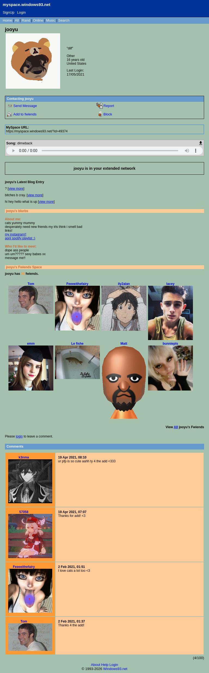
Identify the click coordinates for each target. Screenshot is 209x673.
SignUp (8, 12)
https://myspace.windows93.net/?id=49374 (36, 131)
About (95, 665)
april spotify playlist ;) (20, 238)
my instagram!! (15, 234)
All (17, 20)
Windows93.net (115, 669)
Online (38, 20)
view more (15, 188)
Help (105, 665)
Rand (26, 20)
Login (21, 12)
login (19, 436)
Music (51, 20)
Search (63, 20)
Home (7, 20)
